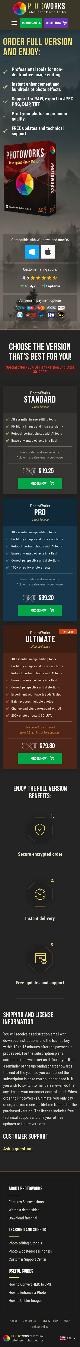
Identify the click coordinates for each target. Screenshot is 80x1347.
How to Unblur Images (25, 1300)
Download (29, 23)
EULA (67, 1320)
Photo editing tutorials (25, 1243)
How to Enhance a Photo (27, 1292)
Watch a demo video (24, 1210)
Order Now (53, 23)
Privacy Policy (50, 1320)
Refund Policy (40, 1326)
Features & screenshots (26, 1202)
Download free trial (23, 1218)
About (13, 1320)
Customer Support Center (27, 1259)
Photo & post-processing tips (30, 1251)
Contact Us (29, 1320)
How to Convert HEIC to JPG (30, 1284)
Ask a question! (18, 1148)
